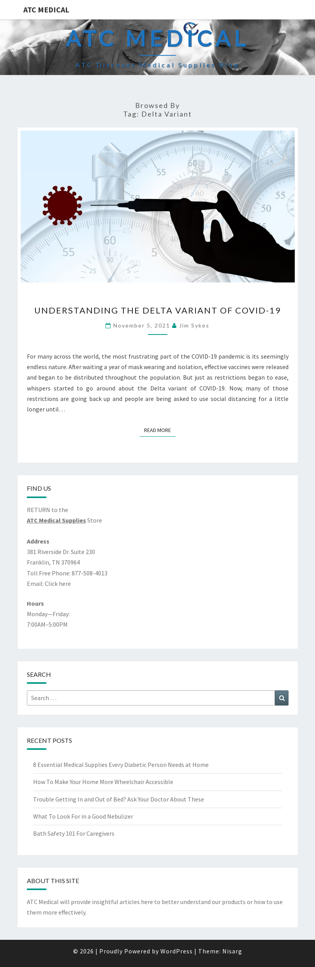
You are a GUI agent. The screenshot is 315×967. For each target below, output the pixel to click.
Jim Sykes (194, 325)
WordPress (176, 951)
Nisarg (232, 951)
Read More (160, 430)
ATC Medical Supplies (56, 520)
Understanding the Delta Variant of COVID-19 (157, 310)
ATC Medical (46, 9)
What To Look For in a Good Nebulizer (83, 816)
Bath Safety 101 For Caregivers (73, 833)
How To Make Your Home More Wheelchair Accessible (103, 782)
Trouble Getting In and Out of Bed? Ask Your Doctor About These (118, 799)
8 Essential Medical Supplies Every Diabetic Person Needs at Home (121, 764)
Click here (58, 583)
